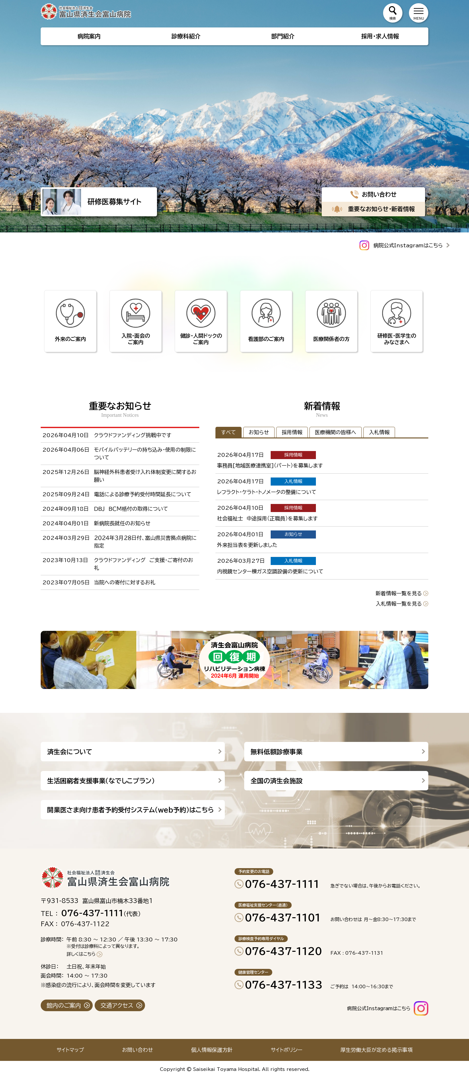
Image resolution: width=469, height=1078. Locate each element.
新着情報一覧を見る (399, 593)
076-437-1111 (282, 883)
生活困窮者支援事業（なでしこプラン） (101, 780)
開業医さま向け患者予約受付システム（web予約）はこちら (130, 809)
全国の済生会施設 (276, 780)
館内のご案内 (64, 1005)
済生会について (69, 751)
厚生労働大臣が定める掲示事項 (376, 1049)
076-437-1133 (284, 984)
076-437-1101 (283, 917)
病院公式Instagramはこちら (408, 245)
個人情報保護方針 (212, 1049)
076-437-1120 (283, 951)
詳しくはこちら (81, 954)
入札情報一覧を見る (399, 603)
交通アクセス (116, 1005)
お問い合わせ (137, 1049)
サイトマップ (70, 1049)
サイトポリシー (286, 1049)
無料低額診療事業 (276, 751)
